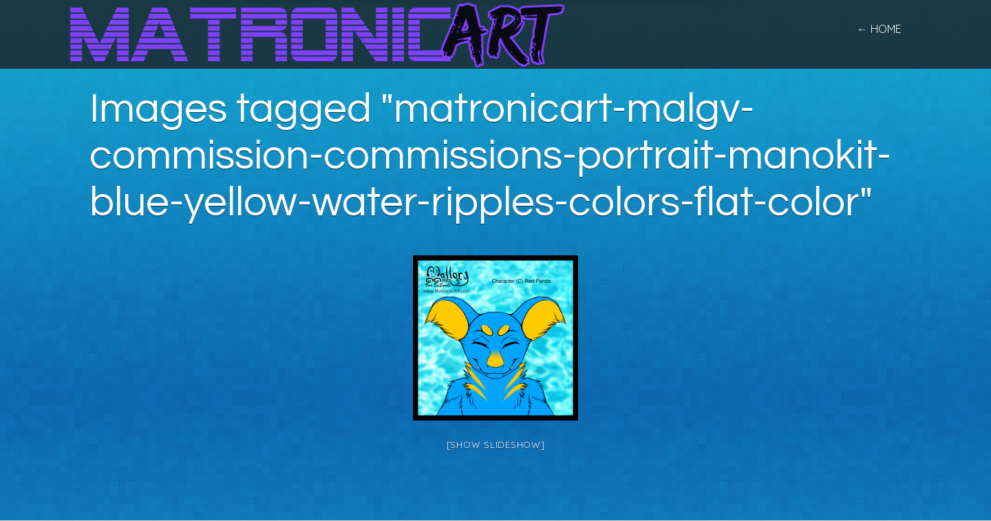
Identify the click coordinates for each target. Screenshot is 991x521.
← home (879, 29)
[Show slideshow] (496, 444)
